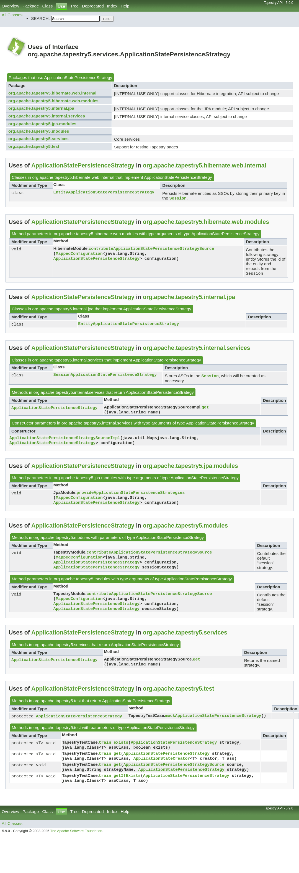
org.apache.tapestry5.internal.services (46, 116)
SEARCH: (40, 18)
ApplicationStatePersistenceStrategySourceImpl (64, 441)
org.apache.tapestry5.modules (38, 131)
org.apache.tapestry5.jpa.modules (42, 123)
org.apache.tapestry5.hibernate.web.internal (52, 93)
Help (125, 6)
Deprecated (93, 6)
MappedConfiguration (79, 255)
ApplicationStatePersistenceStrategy (78, 77)
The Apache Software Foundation (76, 845)
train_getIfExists (120, 788)
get (205, 409)
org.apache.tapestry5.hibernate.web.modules (53, 100)
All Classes (12, 14)
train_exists (113, 752)
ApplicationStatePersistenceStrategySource (173, 776)
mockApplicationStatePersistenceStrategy (213, 724)
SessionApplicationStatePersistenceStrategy (105, 376)
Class (47, 6)
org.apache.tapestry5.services (38, 138)
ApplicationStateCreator (161, 769)
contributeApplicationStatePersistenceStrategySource (151, 249)
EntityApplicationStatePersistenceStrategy (103, 192)
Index (112, 6)
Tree (74, 6)
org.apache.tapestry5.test (33, 146)
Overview (10, 6)
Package (30, 6)
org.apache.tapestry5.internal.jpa (41, 108)
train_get (110, 764)
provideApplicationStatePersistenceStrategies (130, 497)
